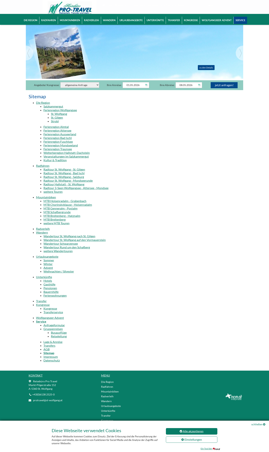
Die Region (30, 20)
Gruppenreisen (53, 334)
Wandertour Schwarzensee (60, 248)
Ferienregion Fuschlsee (58, 147)
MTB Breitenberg (54, 224)
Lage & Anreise (52, 347)
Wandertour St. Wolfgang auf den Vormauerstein (74, 245)
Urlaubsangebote (131, 20)
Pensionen (50, 293)
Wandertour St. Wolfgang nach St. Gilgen (69, 241)
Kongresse (191, 20)
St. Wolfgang (59, 119)
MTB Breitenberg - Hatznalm (61, 221)
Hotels (47, 286)
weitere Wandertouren (58, 256)
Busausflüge (59, 337)
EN (212, 5)
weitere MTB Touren (56, 228)
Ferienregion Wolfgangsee (60, 115)
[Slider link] (134, 54)
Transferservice (53, 317)
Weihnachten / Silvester (58, 276)
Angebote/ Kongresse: (66, 90)
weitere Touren (53, 197)
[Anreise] (136, 90)
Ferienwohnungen (55, 300)
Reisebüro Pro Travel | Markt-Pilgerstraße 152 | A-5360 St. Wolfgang (151, 5)
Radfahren (48, 20)
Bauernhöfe (51, 297)
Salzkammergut (53, 111)
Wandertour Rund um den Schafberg (66, 252)
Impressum (50, 362)
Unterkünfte (155, 20)
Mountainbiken (70, 20)
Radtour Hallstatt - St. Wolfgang (63, 189)
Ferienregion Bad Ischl (57, 143)
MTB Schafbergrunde (57, 217)
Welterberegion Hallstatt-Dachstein (66, 158)
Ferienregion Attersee (57, 135)
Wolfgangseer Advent (217, 20)
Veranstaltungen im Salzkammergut (66, 161)
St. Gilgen (57, 122)
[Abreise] (189, 90)
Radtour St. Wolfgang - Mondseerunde (68, 185)
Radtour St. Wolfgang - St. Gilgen (64, 174)
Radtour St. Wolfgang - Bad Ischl (64, 178)
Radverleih (91, 20)
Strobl (55, 126)
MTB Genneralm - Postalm (60, 213)
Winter (48, 269)
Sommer (48, 265)
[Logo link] (63, 9)
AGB (46, 354)
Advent (48, 273)
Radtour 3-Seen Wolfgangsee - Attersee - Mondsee (75, 193)
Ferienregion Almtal (56, 132)
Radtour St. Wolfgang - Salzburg (63, 182)
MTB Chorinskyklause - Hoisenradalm (67, 210)
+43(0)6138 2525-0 (115, 11)
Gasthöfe (49, 289)
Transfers (49, 350)
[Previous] (29, 58)
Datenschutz (51, 365)
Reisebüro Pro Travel (43, 390)
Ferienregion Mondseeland (60, 150)
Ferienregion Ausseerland (59, 139)
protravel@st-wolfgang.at (143, 11)
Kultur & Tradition (55, 165)
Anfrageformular (54, 330)
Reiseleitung (59, 341)
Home (109, 5)
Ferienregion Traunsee (57, 154)
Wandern (109, 20)
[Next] (239, 58)
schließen (256, 424)
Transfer (174, 20)
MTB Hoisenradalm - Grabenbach (64, 206)
